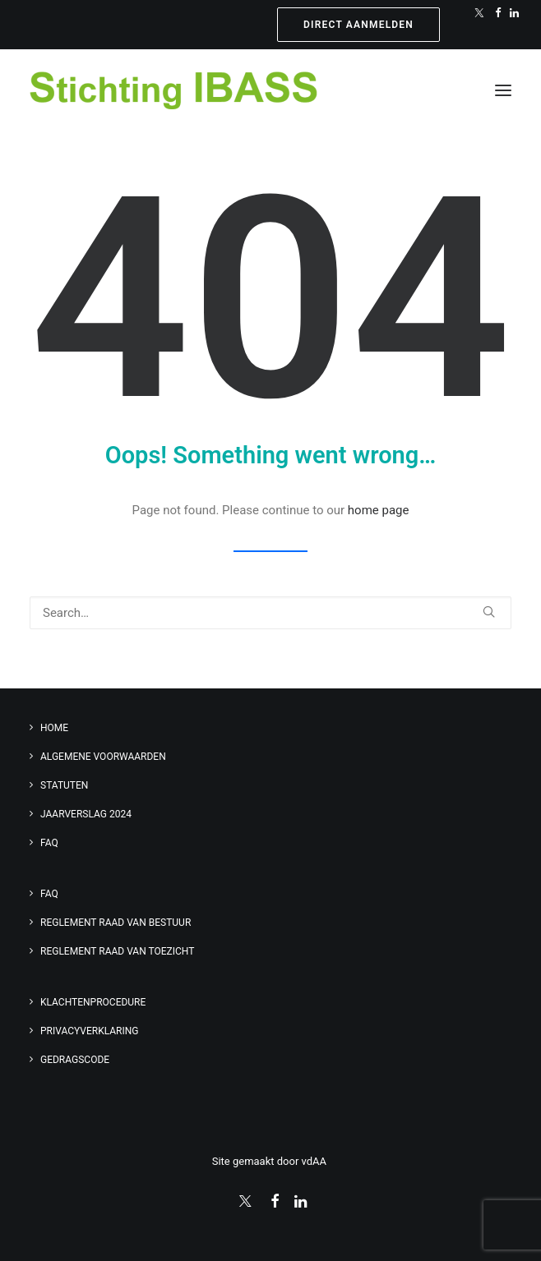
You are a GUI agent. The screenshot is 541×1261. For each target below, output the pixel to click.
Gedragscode (74, 1059)
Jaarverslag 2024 (86, 814)
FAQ (49, 843)
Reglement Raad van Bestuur (115, 922)
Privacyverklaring (89, 1031)
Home (54, 728)
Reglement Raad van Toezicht (117, 951)
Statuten (64, 785)
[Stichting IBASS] (173, 90)
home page (378, 510)
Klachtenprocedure (93, 1002)
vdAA (316, 1161)
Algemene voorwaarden (103, 756)
